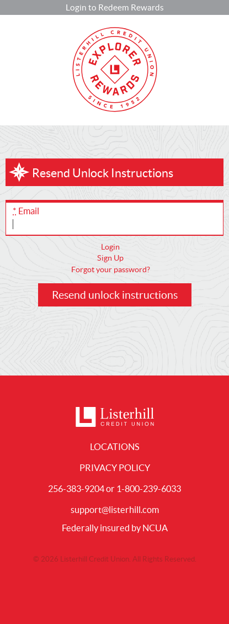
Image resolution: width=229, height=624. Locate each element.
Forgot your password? (110, 269)
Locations (115, 447)
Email (26, 211)
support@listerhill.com (115, 510)
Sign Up (110, 257)
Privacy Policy (114, 468)
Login (110, 246)
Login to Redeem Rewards (115, 7)
